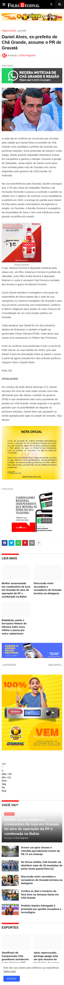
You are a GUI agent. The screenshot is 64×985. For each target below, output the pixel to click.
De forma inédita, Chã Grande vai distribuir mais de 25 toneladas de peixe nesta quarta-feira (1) (41, 865)
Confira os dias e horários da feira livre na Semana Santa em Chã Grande (40, 894)
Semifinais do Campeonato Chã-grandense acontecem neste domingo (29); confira (15, 959)
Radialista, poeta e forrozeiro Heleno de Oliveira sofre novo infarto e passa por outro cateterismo (14, 627)
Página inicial (9, 30)
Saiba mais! (9, 971)
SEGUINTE (54, 665)
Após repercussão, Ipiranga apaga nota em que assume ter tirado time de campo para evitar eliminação (47, 959)
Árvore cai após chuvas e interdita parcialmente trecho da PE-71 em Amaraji (40, 851)
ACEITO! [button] (11, 978)
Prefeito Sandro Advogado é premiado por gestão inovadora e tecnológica (41, 909)
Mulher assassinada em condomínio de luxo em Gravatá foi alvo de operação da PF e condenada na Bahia (16, 590)
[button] (4, 4)
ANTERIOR (9, 665)
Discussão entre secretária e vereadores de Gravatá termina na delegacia (47, 588)
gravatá (22, 30)
